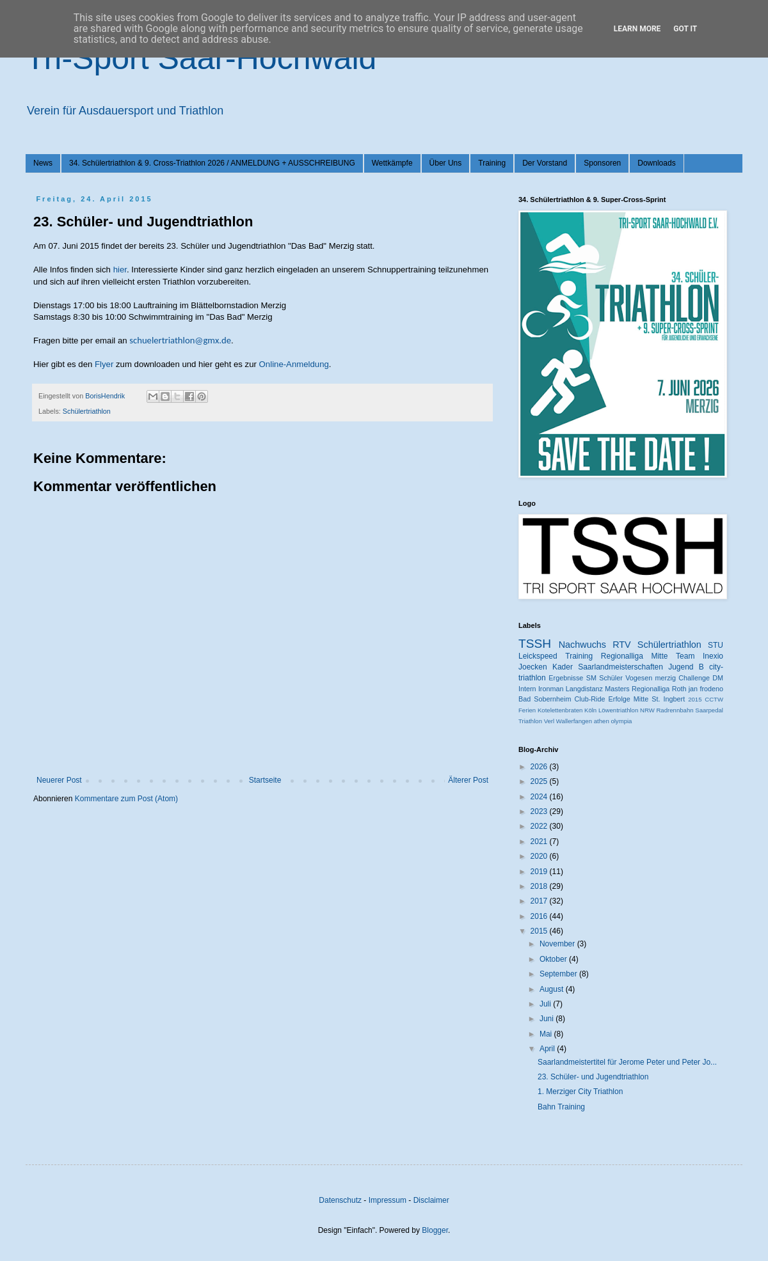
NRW (647, 710)
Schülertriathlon (87, 411)
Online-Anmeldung (294, 364)
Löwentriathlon (618, 710)
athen (601, 720)
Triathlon (530, 720)
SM (591, 678)
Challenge (694, 678)
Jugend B (686, 666)
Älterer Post (468, 780)
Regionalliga (650, 689)
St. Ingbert (668, 699)
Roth (679, 689)
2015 (694, 699)
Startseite (265, 780)
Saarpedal (709, 710)
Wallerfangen (574, 720)
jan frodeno (706, 689)
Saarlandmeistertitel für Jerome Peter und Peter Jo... (627, 1062)
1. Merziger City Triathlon (580, 1091)
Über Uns (445, 163)
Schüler (611, 678)
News (42, 163)
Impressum (387, 1200)
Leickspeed (537, 656)
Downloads (656, 163)
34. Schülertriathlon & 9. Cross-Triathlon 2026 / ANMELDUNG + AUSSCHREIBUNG (212, 163)
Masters (617, 689)
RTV (621, 644)
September (559, 973)
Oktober (554, 959)
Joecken (532, 666)
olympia (621, 720)
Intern (527, 689)
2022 (540, 826)
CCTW (714, 699)
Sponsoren (602, 163)
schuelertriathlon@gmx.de (180, 340)
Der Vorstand (544, 163)
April (548, 1048)
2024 (540, 796)
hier (120, 269)
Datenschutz (340, 1200)
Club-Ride (590, 699)
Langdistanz (584, 689)
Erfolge (619, 699)
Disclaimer (431, 1200)
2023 (540, 811)
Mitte (641, 699)
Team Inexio (699, 656)
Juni (548, 1018)
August (553, 989)
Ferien (527, 710)
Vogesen (638, 678)
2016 (540, 916)
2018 (540, 886)
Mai (547, 1034)
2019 (540, 871)
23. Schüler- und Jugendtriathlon (593, 1076)
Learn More (637, 28)
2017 (540, 901)
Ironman (551, 689)
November (558, 943)
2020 (540, 856)
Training (492, 163)
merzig (665, 678)
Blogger (435, 1230)
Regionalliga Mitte (634, 656)
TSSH (534, 643)
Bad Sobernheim (544, 699)
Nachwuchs (582, 644)
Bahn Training (561, 1106)
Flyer (104, 364)
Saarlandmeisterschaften (620, 666)
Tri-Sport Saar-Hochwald (201, 58)
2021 (540, 841)
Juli (546, 1003)
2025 (540, 781)
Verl (549, 720)
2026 (540, 766)
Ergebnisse (565, 678)
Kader (562, 666)
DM (717, 678)
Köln (590, 710)
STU (715, 645)
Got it (685, 28)
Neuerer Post (59, 780)
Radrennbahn (674, 710)
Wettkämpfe (392, 163)
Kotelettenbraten (560, 710)
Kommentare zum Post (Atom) (126, 798)
